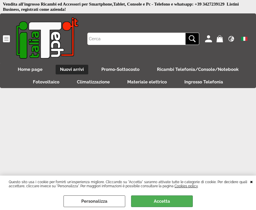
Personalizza (94, 201)
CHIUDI (251, 181)
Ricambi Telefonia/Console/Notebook (198, 69)
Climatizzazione (93, 82)
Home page (30, 69)
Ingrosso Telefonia (203, 82)
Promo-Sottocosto (120, 69)
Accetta (162, 201)
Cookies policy (186, 186)
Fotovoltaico (46, 82)
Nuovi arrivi (72, 69)
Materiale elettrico (147, 82)
